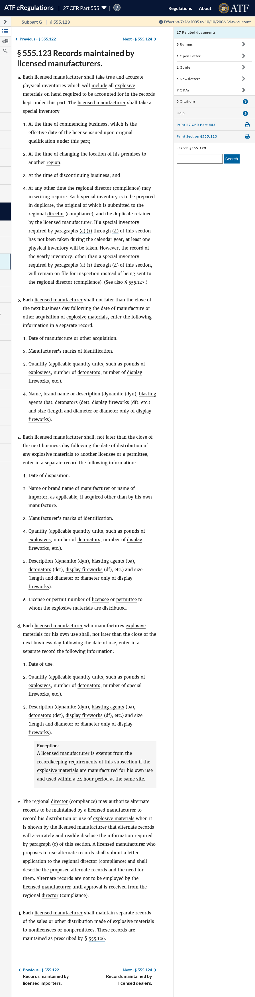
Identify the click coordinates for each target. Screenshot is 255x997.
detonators (88, 372)
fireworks (38, 694)
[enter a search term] (200, 159)
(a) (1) (85, 231)
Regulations (180, 8)
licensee (106, 454)
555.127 (136, 282)
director (103, 188)
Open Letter (189, 56)
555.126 (97, 938)
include (99, 85)
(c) (55, 844)
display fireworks (110, 402)
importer (37, 497)
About (205, 8)
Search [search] (231, 159)
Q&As (183, 90)
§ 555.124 (137, 38)
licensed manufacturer (58, 77)
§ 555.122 (38, 38)
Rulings (185, 44)
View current (239, 21)
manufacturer (95, 488)
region (53, 162)
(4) (115, 231)
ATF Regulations (29, 7)
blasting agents (108, 561)
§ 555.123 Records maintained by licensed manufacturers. (75, 58)
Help (181, 113)
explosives (39, 372)
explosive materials (87, 317)
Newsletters (189, 79)
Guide (183, 67)
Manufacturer (43, 351)
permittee (137, 454)
